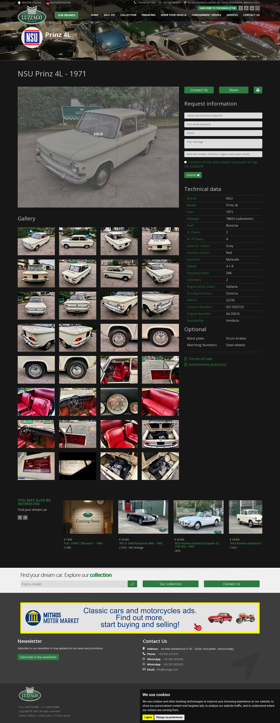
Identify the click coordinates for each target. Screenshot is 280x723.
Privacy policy (62, 715)
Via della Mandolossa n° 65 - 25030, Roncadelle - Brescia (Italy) (222, 2)
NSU (245, 56)
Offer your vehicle (173, 15)
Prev (20, 517)
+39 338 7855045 (169, 2)
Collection (128, 15)
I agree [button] (148, 717)
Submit (193, 175)
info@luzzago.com (167, 669)
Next (25, 517)
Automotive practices (205, 364)
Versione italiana (29, 2)
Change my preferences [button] (169, 717)
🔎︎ (132, 584)
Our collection (170, 584)
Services (232, 15)
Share (233, 90)
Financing (148, 15)
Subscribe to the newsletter (217, 8)
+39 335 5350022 (173, 664)
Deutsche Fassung (58, 2)
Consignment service (206, 15)
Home (94, 15)
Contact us (251, 15)
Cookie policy (45, 715)
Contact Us (199, 90)
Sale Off (109, 15)
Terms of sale (198, 358)
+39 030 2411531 (144, 2)
